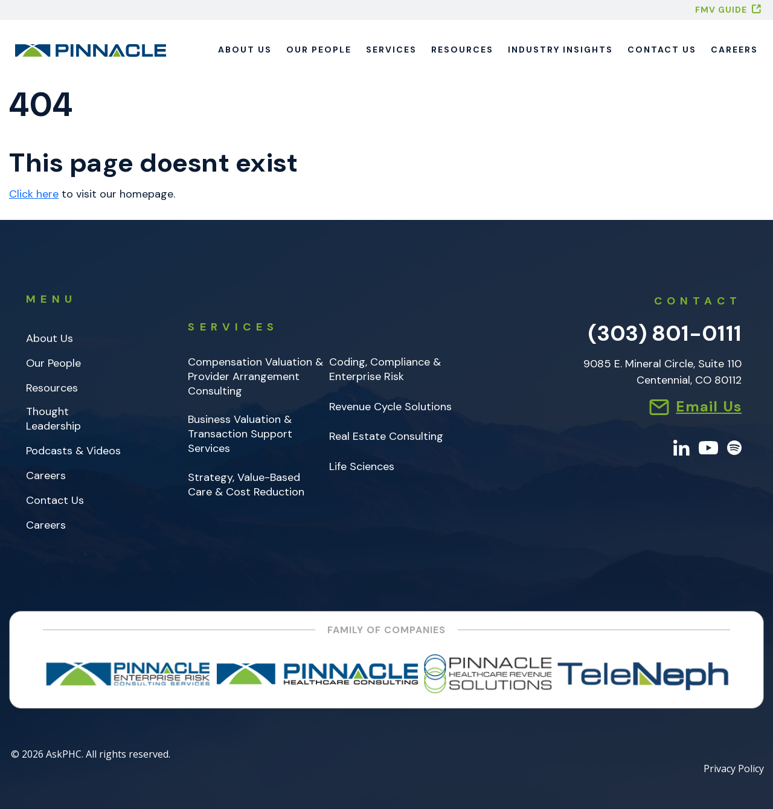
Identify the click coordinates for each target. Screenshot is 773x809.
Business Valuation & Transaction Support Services (240, 434)
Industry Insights (560, 49)
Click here (34, 194)
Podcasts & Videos (73, 451)
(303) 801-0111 (665, 333)
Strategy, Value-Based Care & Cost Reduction (246, 485)
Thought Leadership (53, 419)
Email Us (709, 406)
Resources (462, 49)
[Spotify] (734, 447)
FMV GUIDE (721, 9)
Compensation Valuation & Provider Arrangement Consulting (255, 376)
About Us (245, 49)
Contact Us (661, 49)
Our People (318, 49)
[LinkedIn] (681, 447)
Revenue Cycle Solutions (390, 407)
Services (391, 49)
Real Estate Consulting (386, 436)
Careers (734, 49)
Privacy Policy (734, 769)
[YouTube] (708, 447)
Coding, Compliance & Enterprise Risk (385, 369)
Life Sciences (361, 467)
